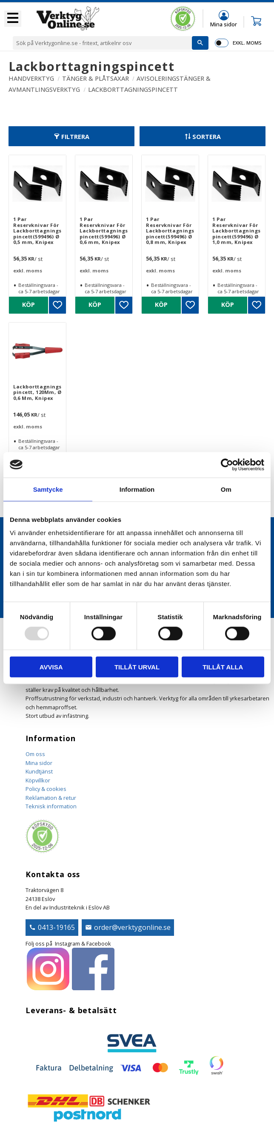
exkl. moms (247, 43)
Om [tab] (226, 489)
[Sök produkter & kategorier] (102, 43)
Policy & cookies (46, 789)
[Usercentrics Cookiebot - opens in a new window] (227, 464)
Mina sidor (39, 763)
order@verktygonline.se (132, 927)
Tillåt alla (223, 667)
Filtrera (75, 137)
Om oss (35, 754)
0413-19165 (56, 927)
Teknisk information (51, 806)
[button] (12, 19)
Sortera (206, 137)
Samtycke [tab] (48, 489)
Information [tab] (137, 489)
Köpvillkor (38, 780)
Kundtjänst (39, 771)
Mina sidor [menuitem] (223, 24)
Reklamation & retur (51, 798)
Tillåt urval (137, 667)
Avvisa (51, 667)
